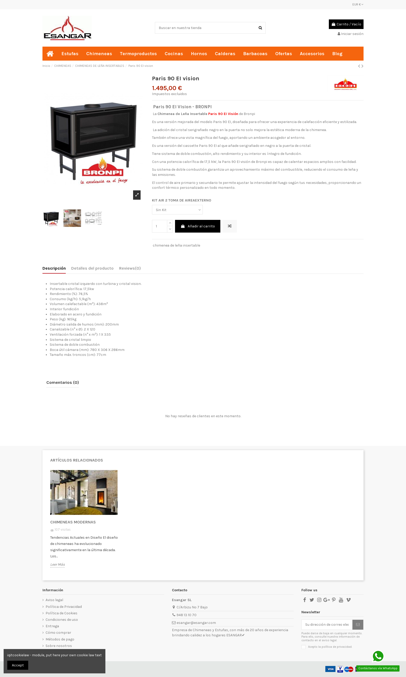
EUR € (358, 4)
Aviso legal (54, 600)
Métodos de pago (60, 639)
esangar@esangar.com (196, 623)
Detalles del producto (92, 268)
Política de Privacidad (64, 606)
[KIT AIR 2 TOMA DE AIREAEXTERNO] (177, 209)
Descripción (54, 268)
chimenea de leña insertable (176, 245)
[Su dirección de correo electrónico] (327, 625)
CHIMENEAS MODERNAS (73, 522)
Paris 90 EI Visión (223, 114)
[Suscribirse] (357, 625)
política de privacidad (337, 647)
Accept (18, 665)
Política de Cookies (61, 613)
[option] (85, 522)
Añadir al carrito (197, 226)
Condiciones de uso (62, 619)
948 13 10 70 (187, 615)
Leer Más (57, 564)
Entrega (52, 626)
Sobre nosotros (59, 646)
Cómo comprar (58, 632)
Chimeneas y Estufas (210, 630)
